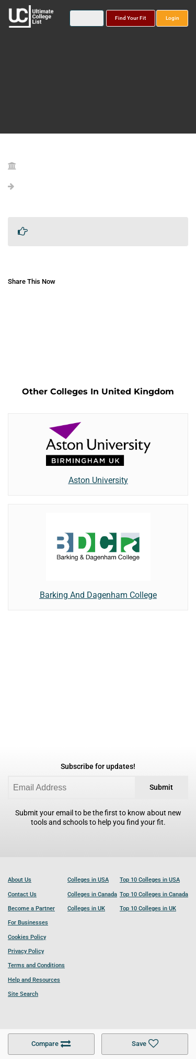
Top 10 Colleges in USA (150, 879)
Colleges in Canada (92, 894)
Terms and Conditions (36, 965)
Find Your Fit (130, 18)
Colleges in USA (88, 879)
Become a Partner (31, 908)
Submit (161, 787)
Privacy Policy (26, 951)
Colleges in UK (86, 908)
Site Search (23, 994)
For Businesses (28, 922)
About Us (19, 879)
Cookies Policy (27, 937)
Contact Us (22, 894)
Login (172, 18)
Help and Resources (34, 980)
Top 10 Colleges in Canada (154, 894)
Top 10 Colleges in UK (148, 908)
